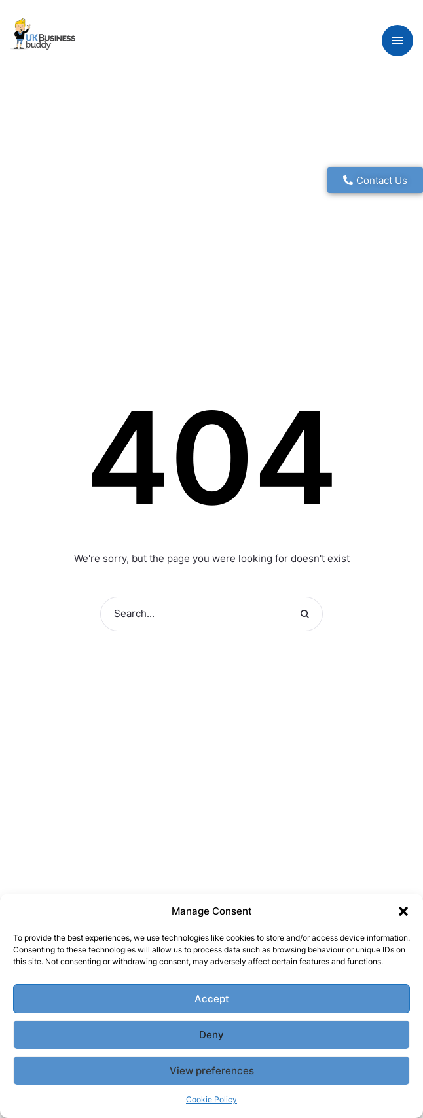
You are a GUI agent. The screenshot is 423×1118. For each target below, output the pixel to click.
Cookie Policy (211, 1099)
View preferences (212, 1070)
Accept (211, 998)
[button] (403, 911)
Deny (211, 1034)
